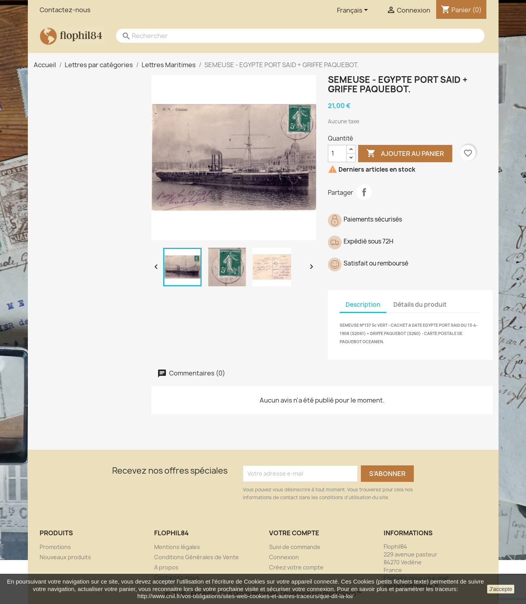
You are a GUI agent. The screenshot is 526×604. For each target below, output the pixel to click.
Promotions (55, 547)
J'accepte (500, 589)
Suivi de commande (294, 547)
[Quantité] (337, 153)
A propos (166, 567)
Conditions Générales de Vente (196, 557)
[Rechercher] (292, 36)
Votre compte (294, 533)
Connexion (284, 557)
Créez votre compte (296, 567)
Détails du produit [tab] (420, 304)
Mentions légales (177, 547)
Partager (364, 192)
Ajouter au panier (405, 153)
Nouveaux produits (65, 557)
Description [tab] (363, 304)
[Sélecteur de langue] (354, 10)
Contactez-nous (65, 9)
